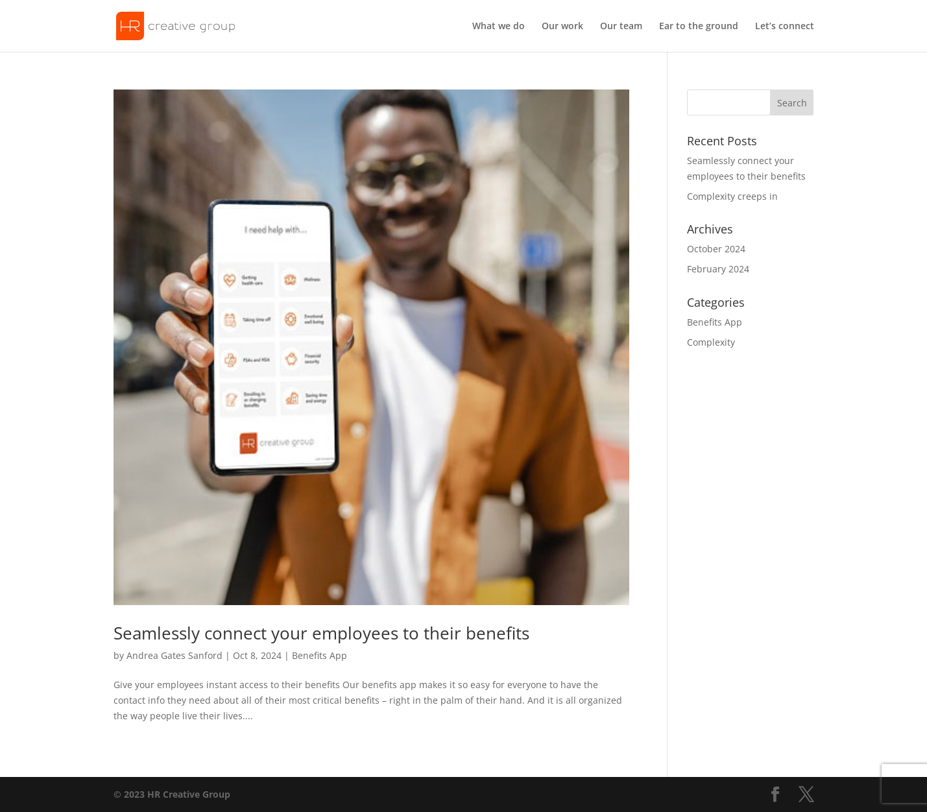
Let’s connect (784, 26)
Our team (621, 26)
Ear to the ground (698, 26)
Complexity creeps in (732, 196)
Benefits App (319, 655)
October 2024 (716, 249)
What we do (498, 26)
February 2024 (718, 269)
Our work (562, 26)
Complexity (711, 342)
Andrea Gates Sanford (174, 655)
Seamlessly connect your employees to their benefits (321, 633)
